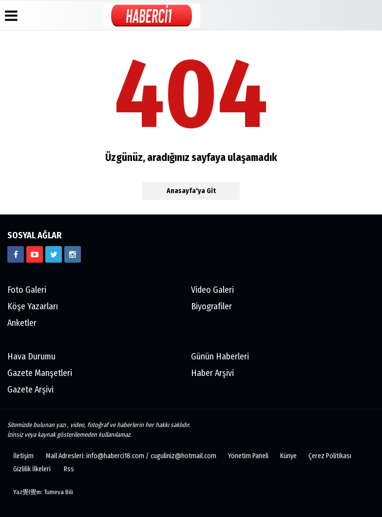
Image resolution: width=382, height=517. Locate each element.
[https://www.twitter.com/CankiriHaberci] (53, 254)
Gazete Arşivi (30, 389)
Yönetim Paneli (248, 456)
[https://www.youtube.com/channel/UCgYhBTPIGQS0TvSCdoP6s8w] (34, 254)
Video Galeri (212, 290)
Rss (69, 469)
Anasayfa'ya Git (191, 191)
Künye (288, 456)
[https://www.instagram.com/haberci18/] (72, 254)
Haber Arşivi (212, 373)
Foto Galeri (26, 290)
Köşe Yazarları (32, 306)
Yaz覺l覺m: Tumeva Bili (43, 492)
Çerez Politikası (329, 456)
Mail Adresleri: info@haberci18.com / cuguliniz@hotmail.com (131, 456)
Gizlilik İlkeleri (32, 469)
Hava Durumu (31, 356)
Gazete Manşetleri (39, 373)
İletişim (23, 456)
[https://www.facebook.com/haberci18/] (15, 254)
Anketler (22, 323)
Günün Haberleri (220, 356)
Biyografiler (211, 306)
